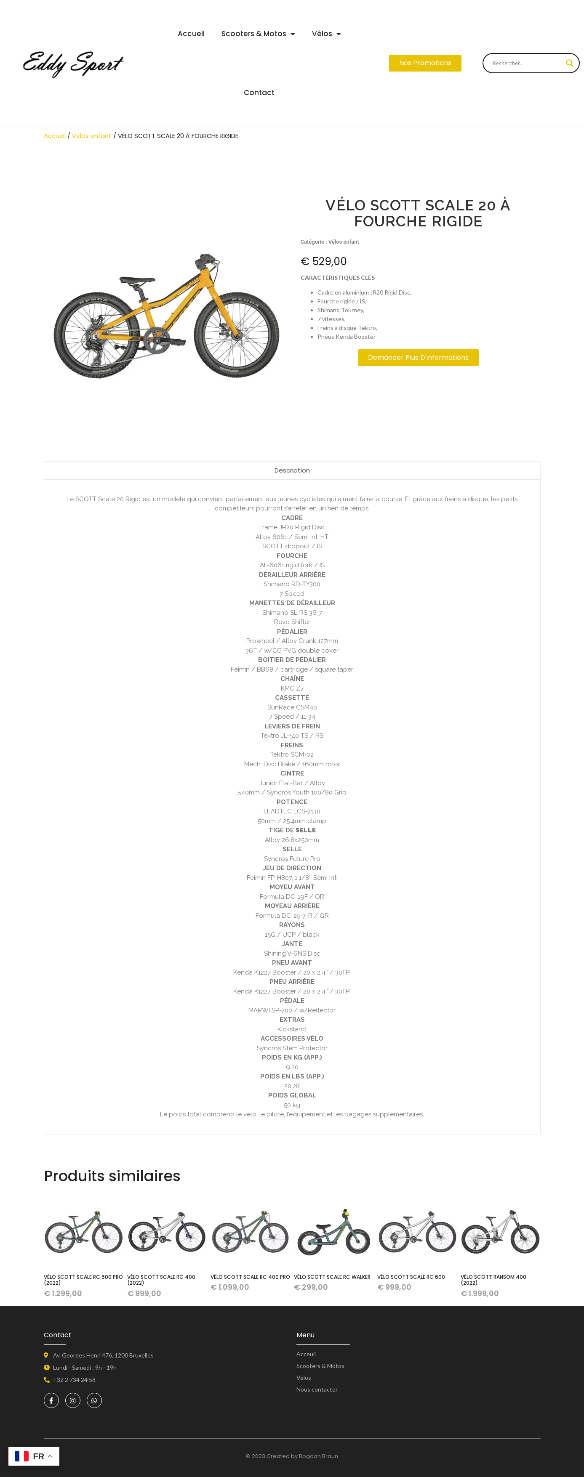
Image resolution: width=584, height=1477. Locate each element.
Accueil (191, 34)
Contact (259, 93)
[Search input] (527, 63)
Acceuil (306, 1354)
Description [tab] (292, 470)
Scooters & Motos (258, 34)
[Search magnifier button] (570, 63)
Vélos (326, 34)
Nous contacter (317, 1389)
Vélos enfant (92, 136)
